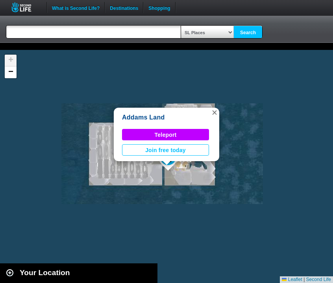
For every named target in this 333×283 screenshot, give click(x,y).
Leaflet (292, 279)
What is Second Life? (76, 7)
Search (248, 32)
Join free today (165, 150)
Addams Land (143, 117)
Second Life (26, 7)
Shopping (159, 7)
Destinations (124, 7)
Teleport (166, 135)
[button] (214, 112)
